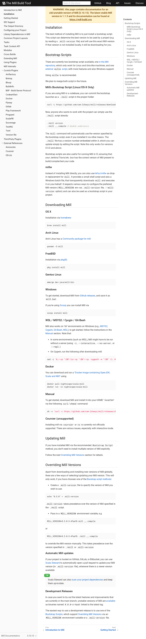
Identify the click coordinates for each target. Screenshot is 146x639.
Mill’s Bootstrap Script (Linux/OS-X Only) (135, 29)
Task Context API (12, 46)
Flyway (9, 102)
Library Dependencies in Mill (17, 34)
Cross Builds (10, 54)
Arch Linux (131, 45)
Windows (131, 56)
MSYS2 (103, 326)
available (110, 601)
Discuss (139, 3)
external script (56, 69)
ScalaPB (9, 118)
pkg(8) (64, 259)
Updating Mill (130, 78)
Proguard (10, 114)
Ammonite (11, 147)
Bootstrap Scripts (132, 23)
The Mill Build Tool (17, 3)
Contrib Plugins (11, 70)
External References (13, 143)
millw (129, 35)
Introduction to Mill (13, 10)
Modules (8, 50)
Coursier (10, 151)
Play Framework (13, 110)
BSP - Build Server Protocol (18, 90)
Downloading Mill (132, 38)
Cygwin (49, 330)
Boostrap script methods (99, 479)
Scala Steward (52, 562)
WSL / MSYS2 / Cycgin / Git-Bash (134, 61)
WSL (65, 330)
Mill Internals (10, 66)
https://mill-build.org (81, 19)
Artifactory (11, 74)
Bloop (8, 82)
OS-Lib (9, 155)
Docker (9, 98)
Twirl (8, 130)
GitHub (97, 3)
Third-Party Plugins (12, 139)
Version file (11, 135)
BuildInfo (10, 86)
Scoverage (11, 122)
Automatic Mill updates (133, 88)
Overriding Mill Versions (131, 83)
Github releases (87, 295)
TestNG (9, 127)
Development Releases (132, 94)
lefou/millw (100, 173)
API (117, 3)
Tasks (6, 42)
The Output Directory (13, 26)
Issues (127, 3)
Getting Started (11, 18)
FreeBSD (130, 49)
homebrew (66, 217)
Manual (130, 69)
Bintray (9, 78)
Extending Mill (10, 58)
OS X (129, 42)
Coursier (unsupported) (133, 73)
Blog (108, 3)
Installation (9, 14)
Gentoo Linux (132, 52)
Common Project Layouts (16, 38)
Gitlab (8, 106)
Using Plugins (10, 62)
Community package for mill (77, 238)
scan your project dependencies (87, 579)
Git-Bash (58, 330)
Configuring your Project (15, 30)
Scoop (63, 305)
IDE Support (9, 22)
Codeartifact (11, 94)
